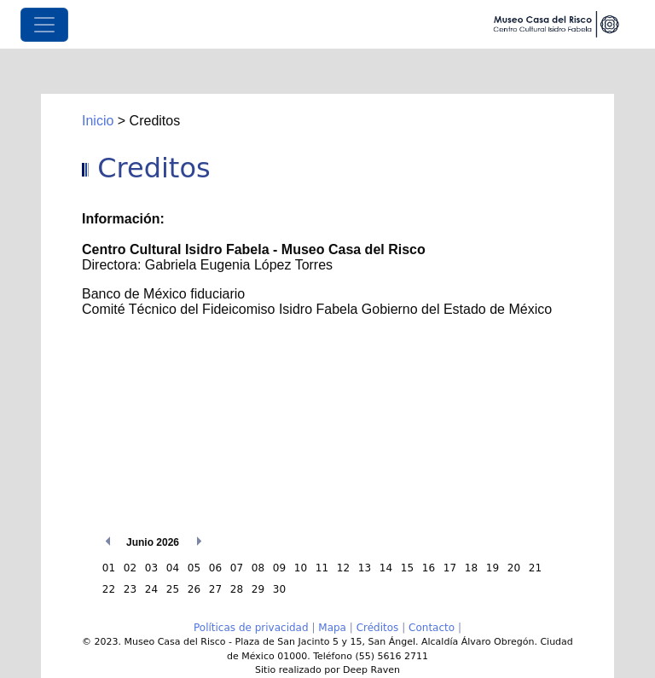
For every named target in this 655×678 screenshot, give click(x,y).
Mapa (332, 628)
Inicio (97, 120)
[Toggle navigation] (44, 25)
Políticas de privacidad (251, 628)
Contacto (432, 628)
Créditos (377, 628)
